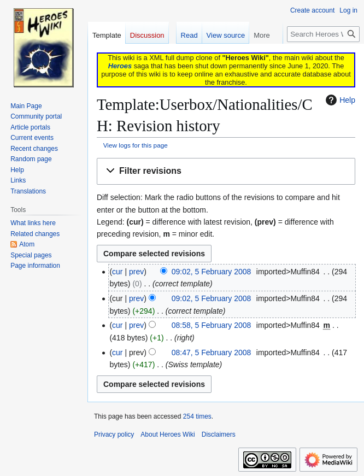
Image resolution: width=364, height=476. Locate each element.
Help (339, 100)
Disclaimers (219, 434)
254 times (197, 416)
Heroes (120, 66)
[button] (226, 171)
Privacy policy (114, 434)
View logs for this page (135, 145)
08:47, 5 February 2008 (211, 352)
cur (117, 271)
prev (136, 271)
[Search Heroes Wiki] (323, 34)
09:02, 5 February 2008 (211, 271)
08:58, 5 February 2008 (211, 325)
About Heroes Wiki (167, 434)
